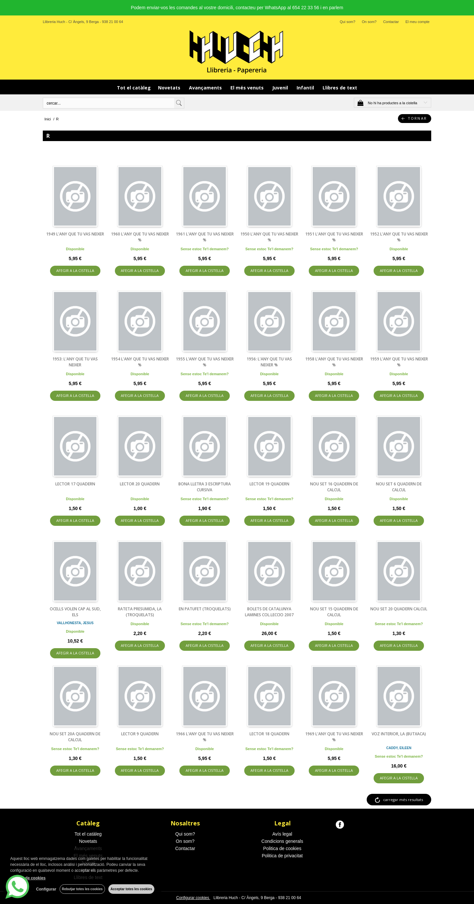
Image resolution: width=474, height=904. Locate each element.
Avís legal (282, 834)
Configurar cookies (193, 897)
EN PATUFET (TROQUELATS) (205, 609)
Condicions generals (282, 841)
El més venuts (247, 88)
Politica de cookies (282, 848)
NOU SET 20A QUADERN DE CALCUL (75, 737)
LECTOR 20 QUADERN (140, 484)
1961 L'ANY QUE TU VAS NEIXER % (205, 237)
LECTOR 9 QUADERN (140, 734)
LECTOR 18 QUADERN (269, 734)
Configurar (46, 889)
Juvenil (280, 88)
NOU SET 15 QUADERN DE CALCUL (334, 612)
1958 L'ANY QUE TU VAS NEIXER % (334, 362)
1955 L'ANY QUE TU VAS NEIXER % (205, 362)
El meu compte (418, 22)
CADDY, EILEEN (398, 748)
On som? (369, 22)
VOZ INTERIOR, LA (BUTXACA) (399, 734)
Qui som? (347, 22)
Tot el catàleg (134, 88)
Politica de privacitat (282, 855)
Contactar (391, 22)
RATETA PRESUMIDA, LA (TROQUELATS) (140, 612)
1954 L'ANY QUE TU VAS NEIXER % (140, 362)
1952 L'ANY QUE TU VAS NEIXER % (399, 237)
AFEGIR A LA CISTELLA (75, 270)
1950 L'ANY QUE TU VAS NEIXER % (269, 237)
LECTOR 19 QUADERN (269, 484)
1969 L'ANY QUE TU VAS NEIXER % (334, 737)
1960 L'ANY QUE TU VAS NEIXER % (140, 237)
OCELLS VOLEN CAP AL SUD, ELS (75, 612)
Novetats (170, 88)
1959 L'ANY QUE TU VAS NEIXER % (399, 362)
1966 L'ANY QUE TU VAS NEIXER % (205, 737)
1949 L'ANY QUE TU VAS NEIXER (75, 234)
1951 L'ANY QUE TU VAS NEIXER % (334, 237)
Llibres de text (340, 88)
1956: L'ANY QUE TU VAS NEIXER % (269, 362)
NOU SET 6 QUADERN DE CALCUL (399, 487)
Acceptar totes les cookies (131, 889)
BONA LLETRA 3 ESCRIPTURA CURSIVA (204, 487)
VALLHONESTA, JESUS (75, 623)
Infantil (306, 88)
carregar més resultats (403, 799)
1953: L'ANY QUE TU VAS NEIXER (75, 362)
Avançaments (206, 88)
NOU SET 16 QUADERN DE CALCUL (334, 487)
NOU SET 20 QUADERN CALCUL (398, 609)
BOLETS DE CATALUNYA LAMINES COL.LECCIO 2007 (269, 612)
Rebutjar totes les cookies (82, 889)
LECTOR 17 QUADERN (75, 484)
